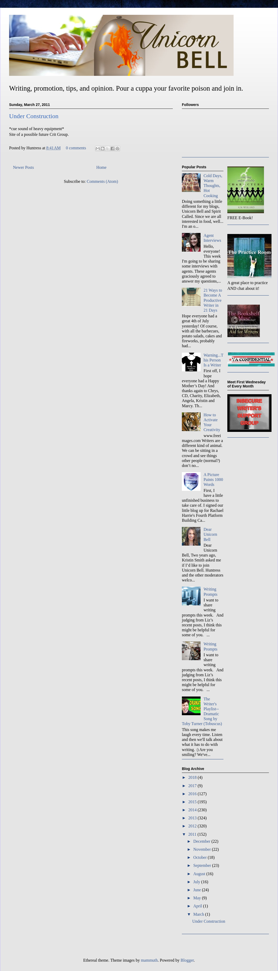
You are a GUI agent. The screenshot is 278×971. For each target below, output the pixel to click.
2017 (193, 786)
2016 (193, 794)
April (198, 906)
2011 (192, 834)
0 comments (76, 148)
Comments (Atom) (102, 181)
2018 (193, 777)
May (197, 898)
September (202, 865)
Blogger (187, 960)
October (200, 857)
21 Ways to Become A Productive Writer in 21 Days (212, 300)
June (197, 890)
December (202, 841)
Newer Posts (23, 167)
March (199, 914)
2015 (193, 802)
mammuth (149, 960)
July (197, 882)
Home (101, 167)
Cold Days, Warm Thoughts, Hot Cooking (212, 185)
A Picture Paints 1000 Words (213, 479)
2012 (193, 826)
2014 (193, 810)
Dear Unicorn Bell (210, 534)
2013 (193, 818)
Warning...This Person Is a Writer (213, 360)
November (202, 849)
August (199, 874)
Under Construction (33, 116)
